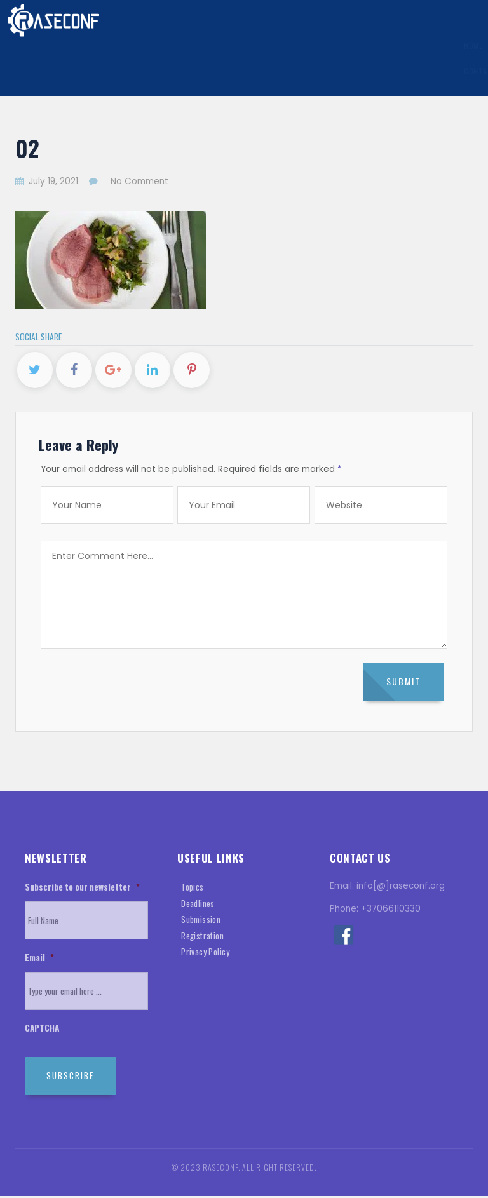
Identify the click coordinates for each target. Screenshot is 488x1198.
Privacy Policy (205, 954)
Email (39, 960)
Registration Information (300, 45)
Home (24, 45)
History (447, 45)
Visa (371, 45)
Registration (202, 937)
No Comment (139, 181)
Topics (192, 889)
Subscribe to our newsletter (82, 890)
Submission (200, 921)
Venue (403, 45)
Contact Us (37, 71)
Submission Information (188, 45)
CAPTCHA (42, 1030)
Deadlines (198, 905)
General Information (85, 45)
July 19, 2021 (48, 181)
